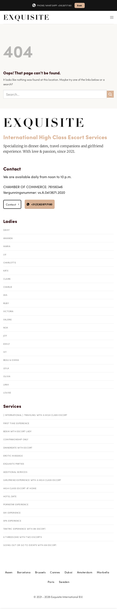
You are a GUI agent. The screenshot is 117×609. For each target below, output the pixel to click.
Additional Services (15, 471)
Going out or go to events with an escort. (30, 545)
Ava (5, 294)
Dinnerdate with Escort (17, 447)
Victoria (8, 311)
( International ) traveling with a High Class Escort (35, 415)
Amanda (8, 238)
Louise (7, 392)
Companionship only (15, 439)
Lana (6, 384)
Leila (6, 368)
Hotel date (9, 496)
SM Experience (12, 512)
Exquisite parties (13, 463)
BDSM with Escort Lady (17, 431)
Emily (6, 343)
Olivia (6, 376)
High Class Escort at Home (19, 488)
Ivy (5, 351)
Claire (7, 278)
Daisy (6, 229)
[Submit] (110, 94)
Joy (5, 335)
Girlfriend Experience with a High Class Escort (32, 480)
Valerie (7, 319)
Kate (5, 270)
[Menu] (112, 17)
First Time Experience (16, 423)
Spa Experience (12, 520)
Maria (6, 246)
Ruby (6, 303)
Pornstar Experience (15, 504)
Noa (5, 327)
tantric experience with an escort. (24, 528)
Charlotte (9, 262)
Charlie (7, 286)
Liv (4, 254)
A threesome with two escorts (22, 537)
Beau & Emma (11, 359)
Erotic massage (13, 455)
